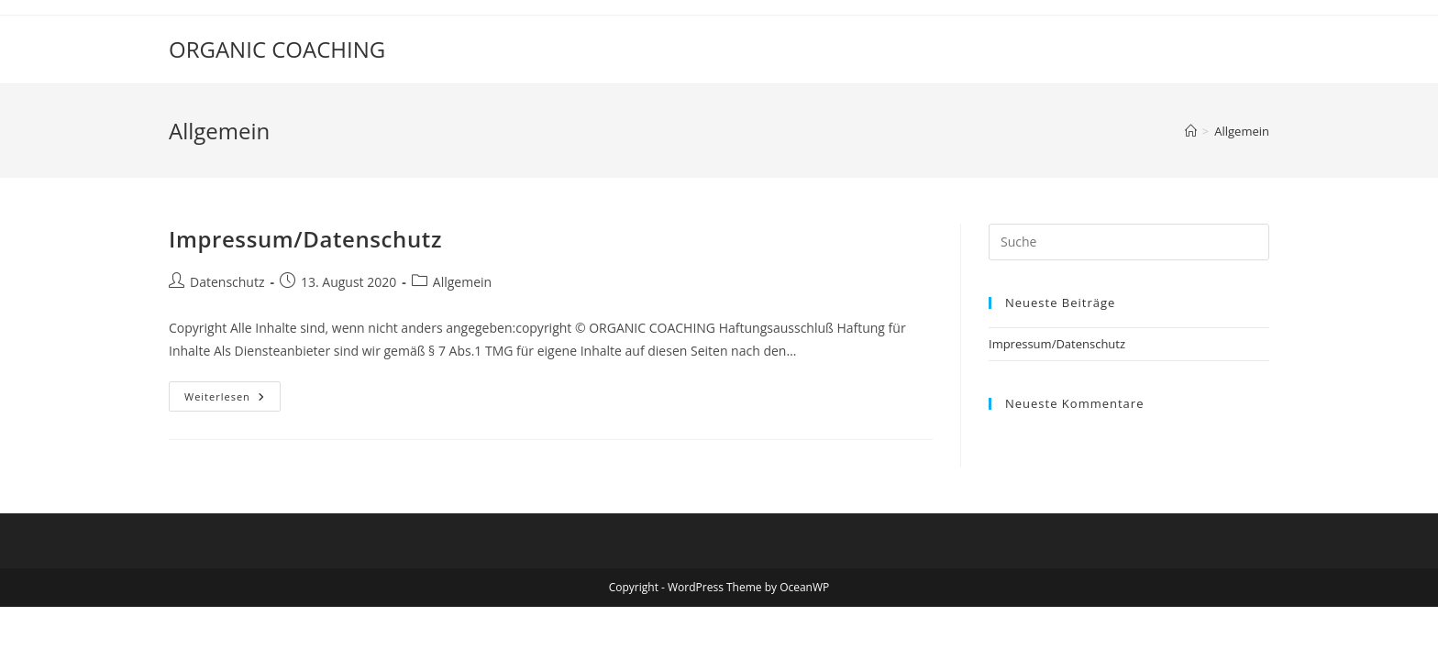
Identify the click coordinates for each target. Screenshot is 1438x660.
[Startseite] (1191, 131)
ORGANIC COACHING (277, 49)
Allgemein (1241, 131)
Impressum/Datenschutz (305, 239)
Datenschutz (227, 282)
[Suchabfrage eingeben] (1129, 242)
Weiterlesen (232, 392)
